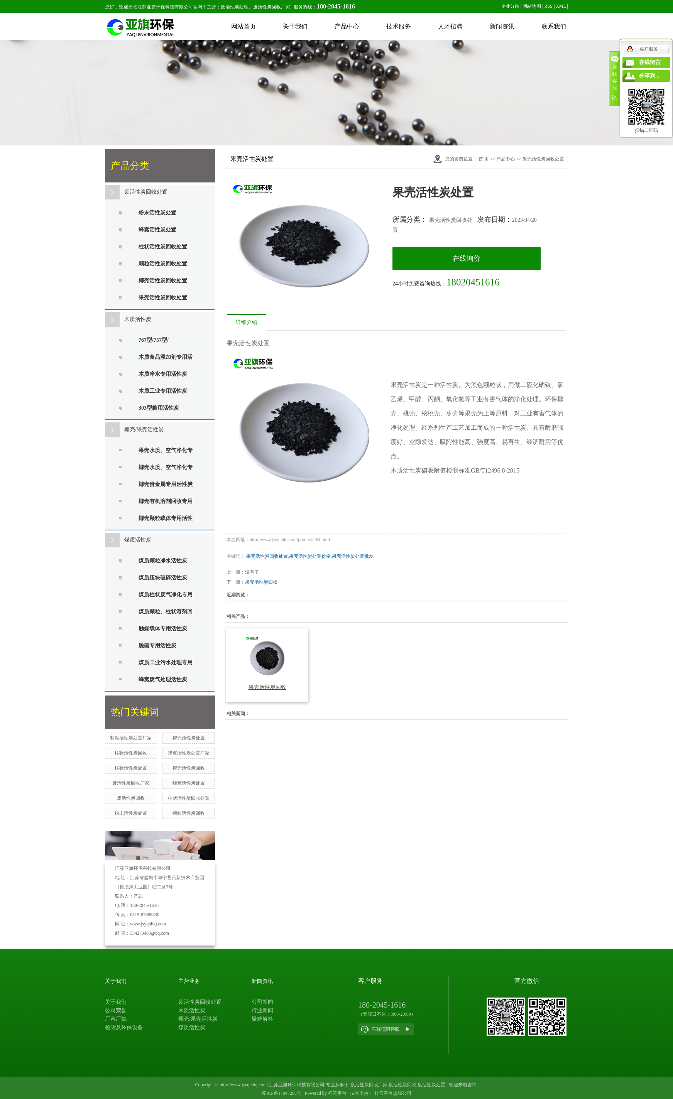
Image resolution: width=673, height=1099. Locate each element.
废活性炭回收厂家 (130, 783)
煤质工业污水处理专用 (166, 662)
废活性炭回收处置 (145, 192)
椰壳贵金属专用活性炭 (166, 484)
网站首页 (243, 26)
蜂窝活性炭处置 (157, 230)
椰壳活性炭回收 (188, 768)
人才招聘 (450, 26)
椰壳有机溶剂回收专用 (166, 501)
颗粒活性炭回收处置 (163, 264)
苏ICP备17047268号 (281, 1093)
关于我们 (295, 26)
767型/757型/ (154, 340)
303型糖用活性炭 (159, 408)
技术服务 (398, 26)
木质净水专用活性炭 (163, 374)
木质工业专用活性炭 (163, 391)
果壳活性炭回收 (261, 582)
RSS (548, 6)
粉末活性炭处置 (157, 213)
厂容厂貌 (116, 1019)
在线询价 (466, 258)
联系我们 (553, 26)
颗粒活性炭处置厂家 (131, 738)
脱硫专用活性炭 (157, 645)
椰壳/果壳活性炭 (144, 429)
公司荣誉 (116, 1010)
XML (561, 6)
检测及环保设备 (124, 1027)
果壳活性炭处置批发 (353, 556)
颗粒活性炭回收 (188, 813)
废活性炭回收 (131, 798)
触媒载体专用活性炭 (163, 628)
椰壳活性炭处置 (188, 738)
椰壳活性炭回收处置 (163, 281)
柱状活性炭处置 (131, 768)
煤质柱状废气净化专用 (166, 595)
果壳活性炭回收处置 (163, 297)
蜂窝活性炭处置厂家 (189, 753)
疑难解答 (262, 1019)
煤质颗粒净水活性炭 (163, 561)
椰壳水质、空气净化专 (166, 467)
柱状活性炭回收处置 (163, 247)
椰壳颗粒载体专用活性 (166, 518)
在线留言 (650, 62)
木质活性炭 (137, 319)
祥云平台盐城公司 (392, 1093)
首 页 (484, 159)
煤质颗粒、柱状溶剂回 (166, 611)
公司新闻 (262, 1002)
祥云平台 (337, 1093)
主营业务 (189, 981)
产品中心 (347, 26)
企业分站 (510, 6)
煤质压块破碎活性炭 (163, 578)
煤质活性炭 (137, 540)
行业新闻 (262, 1010)
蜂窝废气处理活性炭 (163, 679)
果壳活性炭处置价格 (310, 556)
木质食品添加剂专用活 (166, 357)
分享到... (649, 76)
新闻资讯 (502, 26)
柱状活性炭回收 (131, 753)
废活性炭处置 (431, 1084)
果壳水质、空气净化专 (166, 450)
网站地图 (532, 6)
